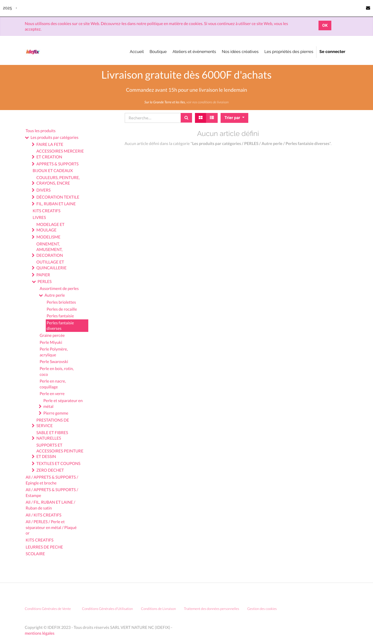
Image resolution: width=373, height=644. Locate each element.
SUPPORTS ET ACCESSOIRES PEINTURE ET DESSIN (59, 451)
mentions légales (39, 633)
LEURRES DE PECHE (44, 546)
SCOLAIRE (35, 553)
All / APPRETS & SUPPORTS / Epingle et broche (52, 480)
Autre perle (55, 295)
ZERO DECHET (50, 470)
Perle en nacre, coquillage (53, 383)
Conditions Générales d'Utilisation (107, 608)
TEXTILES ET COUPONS (58, 463)
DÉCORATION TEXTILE (57, 196)
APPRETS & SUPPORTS (57, 163)
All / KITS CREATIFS (43, 514)
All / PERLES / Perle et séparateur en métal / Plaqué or (51, 527)
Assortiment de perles (59, 288)
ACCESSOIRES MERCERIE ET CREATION (60, 153)
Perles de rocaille (62, 309)
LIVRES (39, 217)
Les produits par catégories (54, 137)
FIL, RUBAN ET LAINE (56, 203)
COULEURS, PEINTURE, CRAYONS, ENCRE (58, 180)
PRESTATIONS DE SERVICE (52, 422)
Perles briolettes (61, 302)
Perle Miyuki (51, 342)
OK (325, 25)
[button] (234, 118)
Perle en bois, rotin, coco (57, 371)
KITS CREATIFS (46, 210)
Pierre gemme (55, 413)
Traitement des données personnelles (211, 608)
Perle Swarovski (54, 361)
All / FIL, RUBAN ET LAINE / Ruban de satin (50, 505)
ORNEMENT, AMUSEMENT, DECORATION (49, 249)
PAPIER (43, 274)
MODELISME (48, 236)
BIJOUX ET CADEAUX (53, 170)
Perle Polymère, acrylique (54, 351)
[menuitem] (137, 52)
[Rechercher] (186, 118)
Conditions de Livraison (158, 608)
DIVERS (43, 189)
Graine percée (52, 335)
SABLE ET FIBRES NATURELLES (52, 435)
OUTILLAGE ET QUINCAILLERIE (51, 264)
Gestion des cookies (264, 608)
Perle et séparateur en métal (63, 403)
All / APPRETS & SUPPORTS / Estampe (52, 492)
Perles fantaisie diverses (60, 325)
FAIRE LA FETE (50, 144)
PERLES (45, 281)
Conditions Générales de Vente (48, 608)
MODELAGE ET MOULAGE (50, 227)
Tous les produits (40, 130)
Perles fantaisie (60, 315)
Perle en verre (52, 393)
